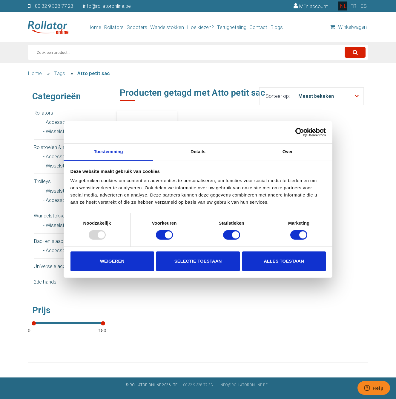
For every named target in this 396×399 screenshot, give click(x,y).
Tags (59, 73)
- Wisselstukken (60, 131)
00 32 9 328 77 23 (54, 6)
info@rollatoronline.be (107, 6)
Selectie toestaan (198, 261)
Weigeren (112, 261)
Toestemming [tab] (108, 151)
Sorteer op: (277, 96)
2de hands (45, 282)
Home (94, 27)
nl (343, 6)
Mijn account (311, 6)
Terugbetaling (231, 27)
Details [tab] (198, 151)
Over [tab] (288, 151)
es (363, 6)
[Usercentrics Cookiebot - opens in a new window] (300, 132)
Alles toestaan (284, 261)
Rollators (114, 27)
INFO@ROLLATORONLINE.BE (244, 385)
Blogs (276, 27)
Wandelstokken (167, 27)
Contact (258, 27)
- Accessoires (58, 122)
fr (353, 6)
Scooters (137, 27)
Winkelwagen (348, 27)
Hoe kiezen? (200, 27)
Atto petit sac (93, 73)
